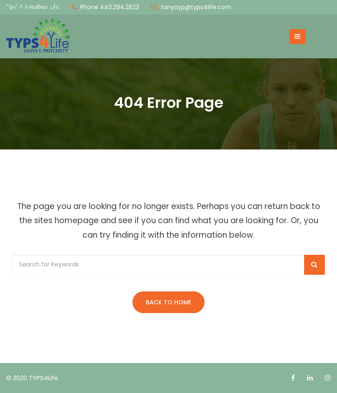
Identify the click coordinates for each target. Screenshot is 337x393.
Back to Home (168, 302)
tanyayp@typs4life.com (196, 7)
